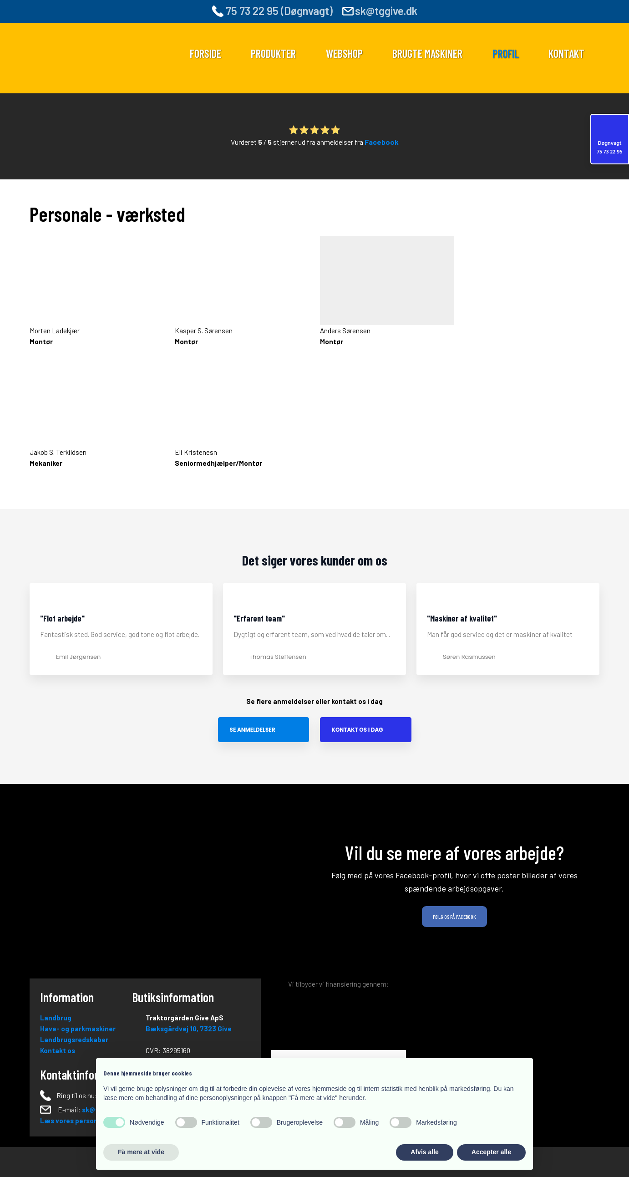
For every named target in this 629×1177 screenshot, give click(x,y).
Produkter (273, 53)
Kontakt (566, 53)
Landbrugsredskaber (74, 1039)
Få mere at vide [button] (141, 1152)
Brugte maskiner (427, 53)
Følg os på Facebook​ (454, 916)
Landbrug (55, 1018)
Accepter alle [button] (491, 1152)
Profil (505, 53)
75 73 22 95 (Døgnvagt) (272, 10)
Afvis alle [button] (424, 1152)
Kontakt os (57, 1050)
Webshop (344, 53)
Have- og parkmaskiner (78, 1028)
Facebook (382, 142)
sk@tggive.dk (386, 10)
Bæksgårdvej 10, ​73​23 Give (189, 1028)
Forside (205, 53)
